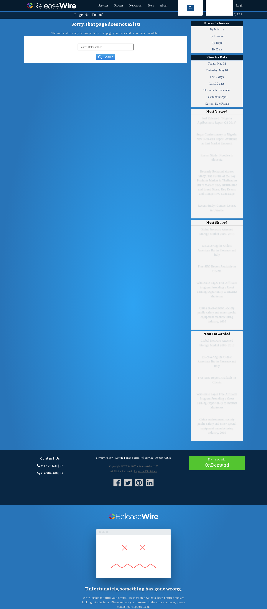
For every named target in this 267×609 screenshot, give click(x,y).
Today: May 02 (217, 63)
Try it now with (217, 463)
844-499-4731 (49, 465)
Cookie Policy (123, 457)
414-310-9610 (49, 473)
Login (239, 5)
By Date (217, 49)
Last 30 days (217, 83)
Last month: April (217, 96)
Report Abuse (163, 457)
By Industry (217, 29)
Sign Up (219, 7)
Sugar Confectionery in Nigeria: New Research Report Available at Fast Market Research (216, 139)
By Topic (217, 42)
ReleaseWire (51, 5)
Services (103, 5)
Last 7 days (217, 76)
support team (140, 606)
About (163, 5)
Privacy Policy (104, 457)
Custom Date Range (217, 103)
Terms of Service (143, 457)
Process (118, 5)
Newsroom (135, 5)
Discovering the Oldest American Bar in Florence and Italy (217, 250)
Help (151, 5)
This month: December (217, 90)
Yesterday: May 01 (217, 70)
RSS (239, 14)
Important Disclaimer (145, 471)
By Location (217, 36)
